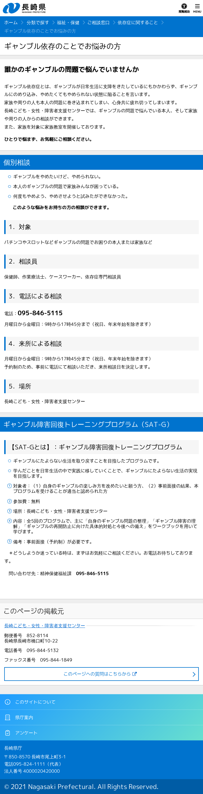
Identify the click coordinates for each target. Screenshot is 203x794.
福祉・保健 (68, 22)
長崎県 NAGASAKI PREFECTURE (25, 8)
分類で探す (38, 22)
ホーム (11, 22)
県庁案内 (18, 717)
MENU (197, 8)
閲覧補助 (184, 8)
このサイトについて (30, 702)
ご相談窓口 (98, 22)
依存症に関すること (138, 22)
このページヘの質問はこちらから (97, 674)
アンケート (21, 732)
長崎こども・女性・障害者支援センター (44, 625)
